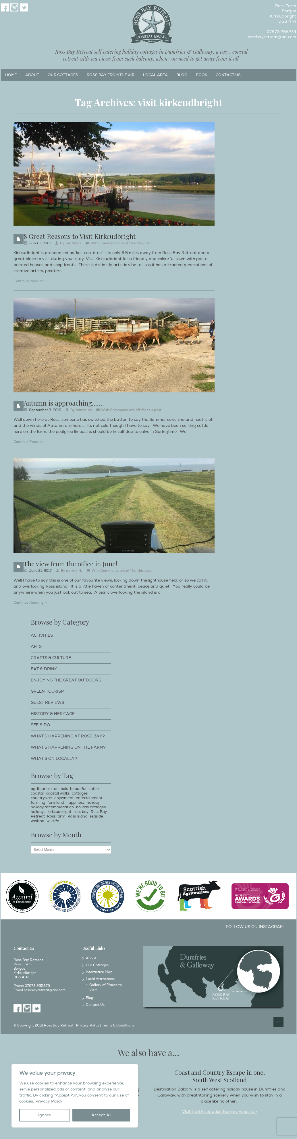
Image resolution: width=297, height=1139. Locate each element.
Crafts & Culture (51, 657)
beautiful (78, 789)
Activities (42, 635)
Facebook (5, 7)
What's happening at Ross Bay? (68, 736)
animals (61, 789)
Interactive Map (99, 972)
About (32, 75)
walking (37, 821)
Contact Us (228, 75)
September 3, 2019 (45, 410)
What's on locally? (54, 758)
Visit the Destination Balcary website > (219, 1111)
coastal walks (58, 793)
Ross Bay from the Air (110, 75)
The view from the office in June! (70, 563)
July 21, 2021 (40, 243)
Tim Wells (73, 243)
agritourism (41, 789)
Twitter (24, 7)
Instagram (14, 7)
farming (38, 802)
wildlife (53, 821)
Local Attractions (100, 979)
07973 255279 (281, 31)
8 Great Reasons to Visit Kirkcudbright (80, 236)
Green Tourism (47, 691)
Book (201, 75)
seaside (96, 816)
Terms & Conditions (118, 1025)
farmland (55, 802)
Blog (181, 75)
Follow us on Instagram (255, 926)
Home (11, 75)
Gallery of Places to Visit (105, 987)
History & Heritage (53, 713)
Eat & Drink (44, 669)
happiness (75, 802)
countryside (41, 798)
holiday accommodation (52, 807)
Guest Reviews (47, 702)
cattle (93, 789)
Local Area (155, 75)
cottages (80, 793)
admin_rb (84, 410)
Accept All (101, 1115)
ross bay (81, 811)
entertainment (89, 798)
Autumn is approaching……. (64, 402)
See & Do (40, 724)
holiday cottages (91, 807)
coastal (37, 793)
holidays (38, 811)
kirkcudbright (59, 811)
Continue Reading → (31, 281)
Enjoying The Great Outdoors (66, 680)
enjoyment (64, 798)
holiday (93, 802)
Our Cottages (63, 75)
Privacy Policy (48, 1101)
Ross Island (77, 816)
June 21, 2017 (40, 571)
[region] (74, 1096)
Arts (36, 646)
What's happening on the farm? (68, 747)
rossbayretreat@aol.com (272, 36)
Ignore (44, 1115)
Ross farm (56, 816)
